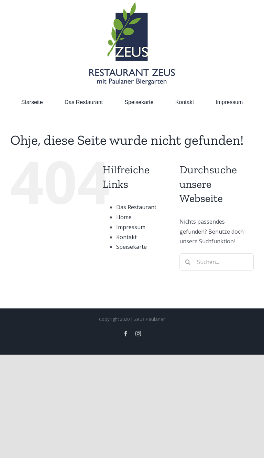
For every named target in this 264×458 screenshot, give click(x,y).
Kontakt (126, 237)
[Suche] (188, 262)
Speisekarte (131, 247)
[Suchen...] (216, 262)
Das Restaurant (136, 207)
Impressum (130, 227)
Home (124, 217)
